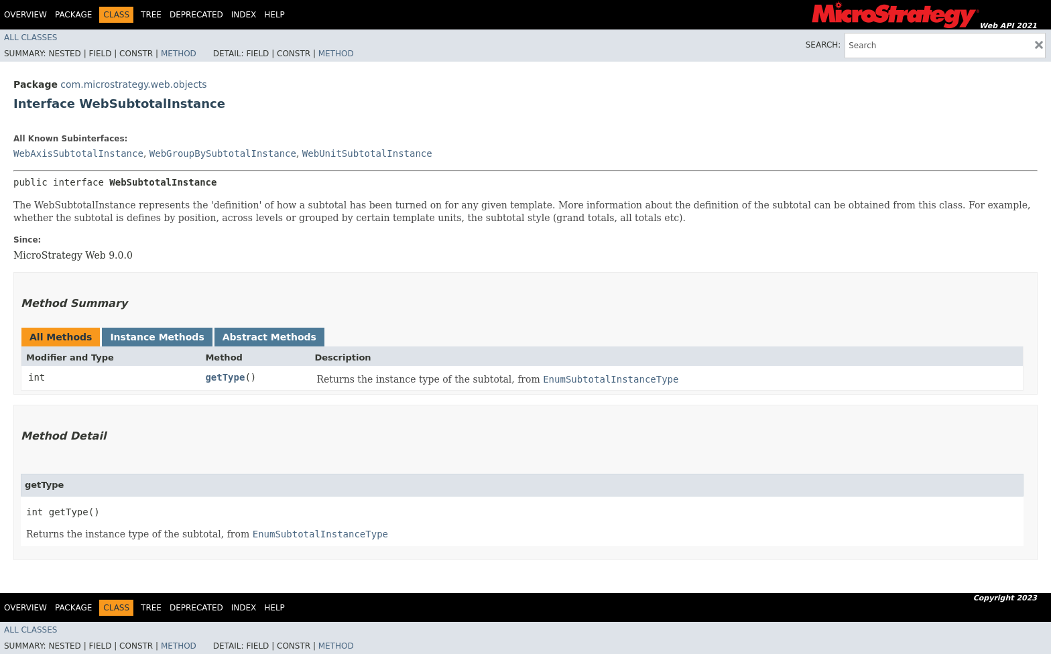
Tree (151, 14)
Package (73, 14)
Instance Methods (157, 337)
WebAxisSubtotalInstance (78, 153)
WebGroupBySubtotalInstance (222, 153)
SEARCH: (823, 45)
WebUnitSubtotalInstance (367, 153)
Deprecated (196, 14)
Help (274, 14)
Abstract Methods (269, 337)
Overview (25, 14)
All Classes (30, 37)
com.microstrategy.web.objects (133, 84)
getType (225, 377)
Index (244, 14)
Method (178, 53)
